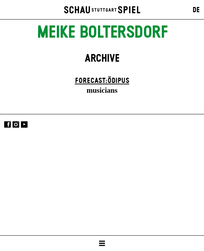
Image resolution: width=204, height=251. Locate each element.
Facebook (7, 124)
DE (196, 10)
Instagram (16, 124)
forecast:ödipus (102, 81)
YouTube (24, 124)
